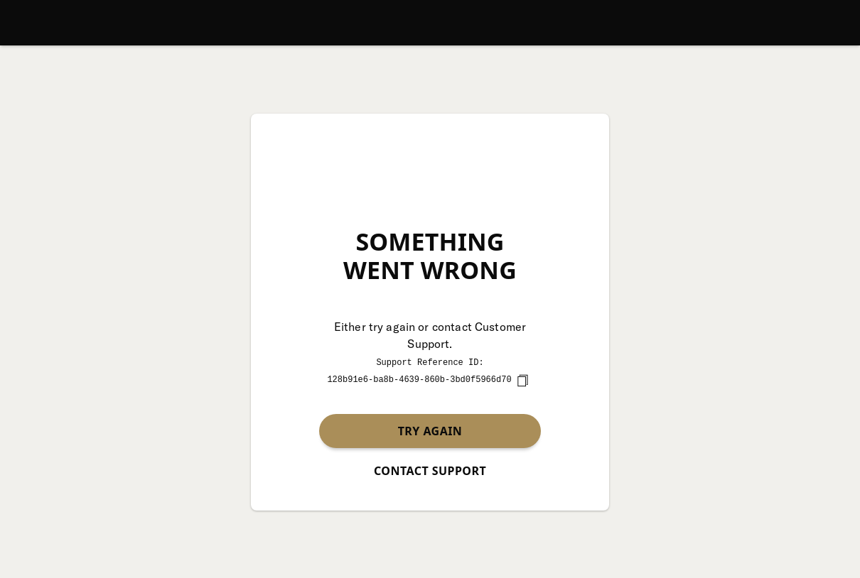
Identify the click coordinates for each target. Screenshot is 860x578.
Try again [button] (430, 430)
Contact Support (430, 470)
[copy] (522, 380)
